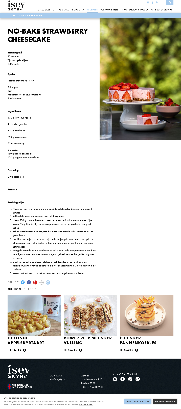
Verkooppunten (110, 9)
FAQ (124, 9)
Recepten (92, 9)
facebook (29, 282)
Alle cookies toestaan (138, 401)
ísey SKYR (16, 6)
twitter (23, 282)
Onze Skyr (44, 9)
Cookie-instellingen (165, 401)
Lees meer (14, 350)
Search (169, 2)
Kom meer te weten (86, 404)
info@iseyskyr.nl (57, 379)
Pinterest (157, 2)
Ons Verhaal (61, 9)
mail (41, 282)
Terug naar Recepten (26, 15)
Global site (143, 2)
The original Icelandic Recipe (20, 386)
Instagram (148, 2)
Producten (78, 9)
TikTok (161, 2)
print (48, 282)
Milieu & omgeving (141, 9)
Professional (163, 9)
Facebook (152, 2)
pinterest (35, 282)
